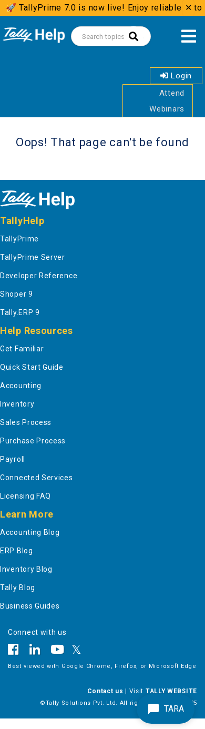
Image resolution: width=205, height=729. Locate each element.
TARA (165, 709)
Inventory (17, 404)
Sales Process (26, 422)
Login (176, 75)
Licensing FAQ (25, 496)
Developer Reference (38, 275)
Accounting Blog (30, 532)
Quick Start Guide (32, 367)
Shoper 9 (16, 294)
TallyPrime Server (32, 257)
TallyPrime (19, 239)
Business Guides (30, 606)
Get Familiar (22, 349)
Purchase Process (33, 441)
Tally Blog (17, 587)
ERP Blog (16, 550)
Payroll (12, 459)
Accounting (21, 385)
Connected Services (36, 477)
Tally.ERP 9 (20, 312)
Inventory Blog (26, 569)
